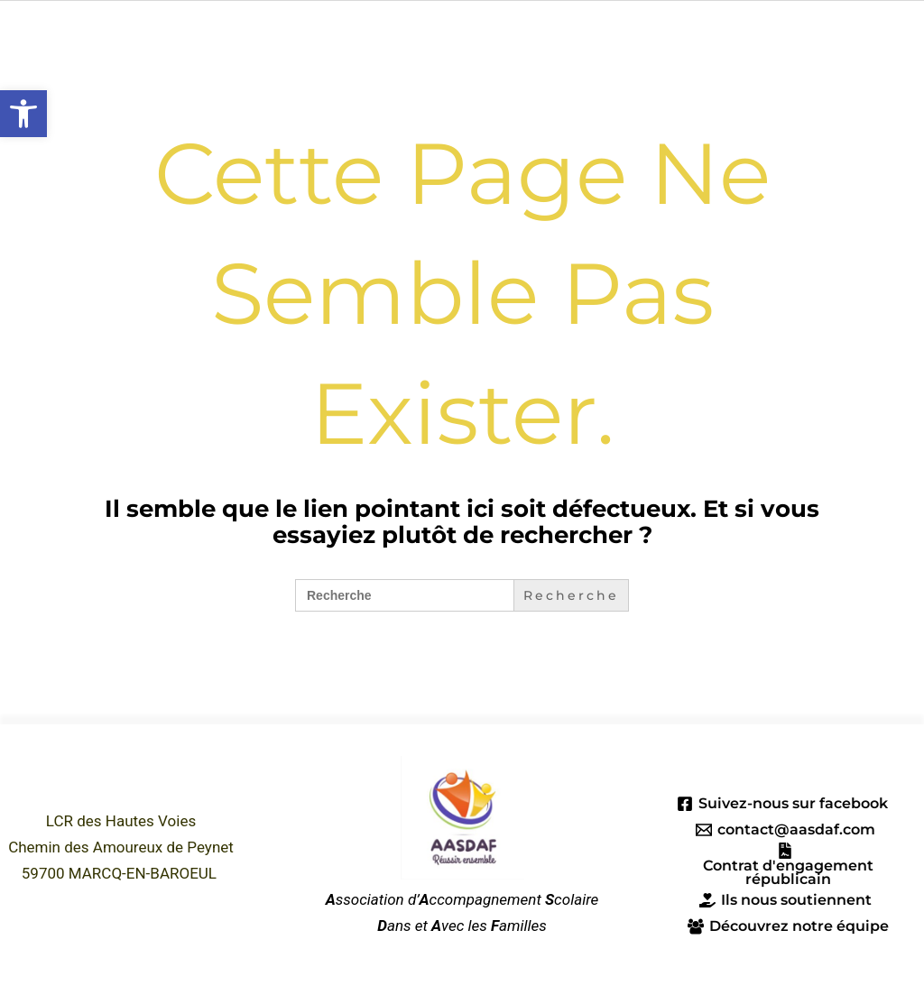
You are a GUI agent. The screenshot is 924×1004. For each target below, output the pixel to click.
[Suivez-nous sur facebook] (782, 803)
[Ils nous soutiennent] (785, 902)
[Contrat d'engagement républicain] (785, 864)
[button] (23, 113)
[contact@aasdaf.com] (785, 829)
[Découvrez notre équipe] (787, 928)
